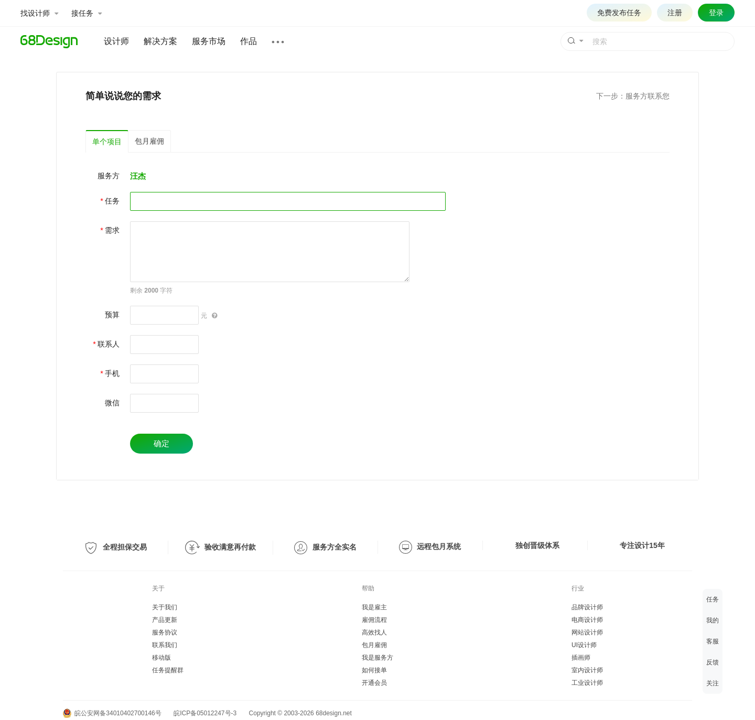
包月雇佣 (149, 141)
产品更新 (164, 620)
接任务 (86, 13)
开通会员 (374, 682)
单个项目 (107, 141)
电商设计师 (587, 620)
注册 (674, 12)
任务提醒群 (168, 670)
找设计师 (39, 13)
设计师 (116, 41)
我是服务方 (377, 657)
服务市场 (208, 41)
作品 (248, 41)
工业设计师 (587, 682)
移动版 (161, 657)
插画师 (580, 657)
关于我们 (164, 607)
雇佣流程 (374, 620)
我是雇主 (374, 607)
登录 (716, 12)
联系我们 (164, 645)
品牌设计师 (587, 607)
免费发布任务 (619, 12)
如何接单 (374, 670)
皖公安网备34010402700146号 (112, 713)
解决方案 (160, 41)
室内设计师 (587, 670)
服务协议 (164, 632)
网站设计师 (587, 632)
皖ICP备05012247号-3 (205, 713)
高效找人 (374, 632)
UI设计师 (584, 645)
